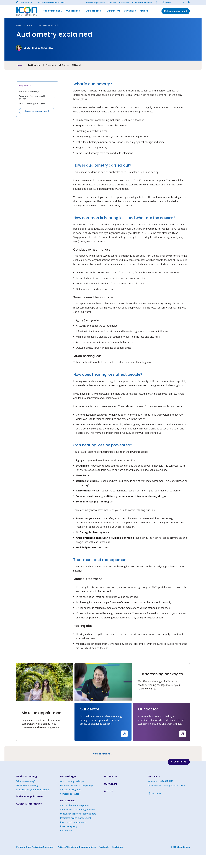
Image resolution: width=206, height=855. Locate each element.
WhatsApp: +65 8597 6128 (160, 781)
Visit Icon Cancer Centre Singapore (50, 2)
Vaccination (66, 830)
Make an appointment (37, 111)
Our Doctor (110, 776)
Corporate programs (70, 789)
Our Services (74, 11)
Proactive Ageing (68, 826)
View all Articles (103, 753)
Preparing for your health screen (37, 97)
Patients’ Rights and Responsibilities (77, 847)
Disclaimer (117, 847)
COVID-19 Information (142, 2)
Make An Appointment (95, 2)
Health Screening (52, 11)
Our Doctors (113, 11)
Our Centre (130, 11)
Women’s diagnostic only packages (77, 785)
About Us (112, 2)
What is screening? (37, 91)
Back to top (178, 761)
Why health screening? (27, 785)
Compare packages (69, 793)
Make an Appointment (29, 796)
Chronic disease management (75, 805)
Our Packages (95, 11)
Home (18, 25)
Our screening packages (37, 103)
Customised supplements (73, 822)
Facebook (154, 793)
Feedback (104, 847)
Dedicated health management (75, 817)
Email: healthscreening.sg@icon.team (166, 785)
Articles (144, 11)
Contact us (154, 776)
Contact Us (124, 2)
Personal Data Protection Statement (35, 847)
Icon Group (184, 847)
